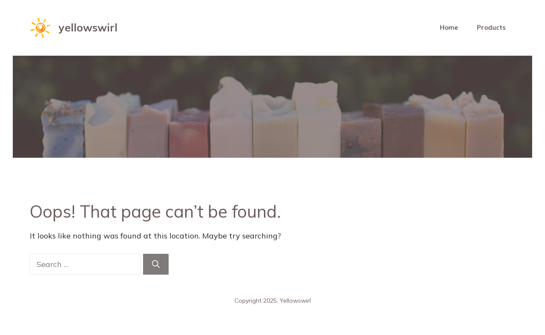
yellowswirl (88, 27)
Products (491, 27)
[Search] (156, 264)
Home (449, 27)
